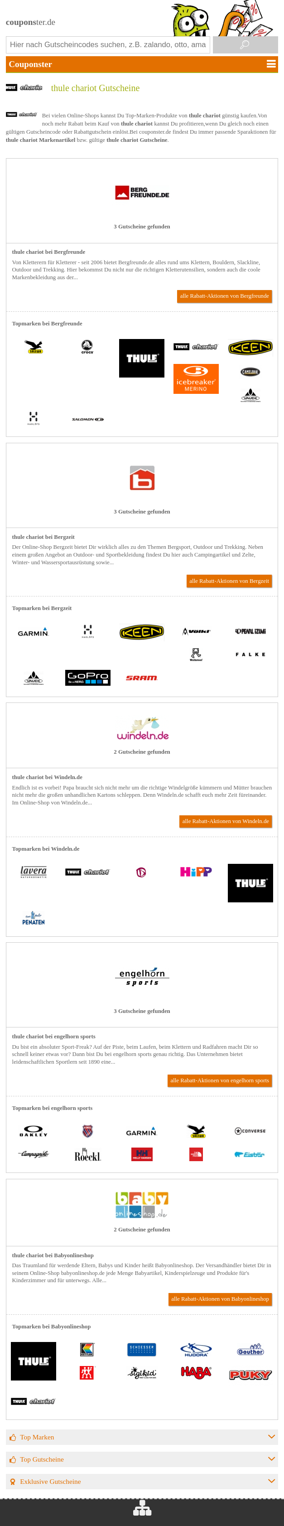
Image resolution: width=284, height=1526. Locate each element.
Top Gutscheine (42, 1459)
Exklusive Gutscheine (50, 1481)
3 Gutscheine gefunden (142, 226)
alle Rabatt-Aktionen (224, 296)
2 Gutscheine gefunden (142, 752)
